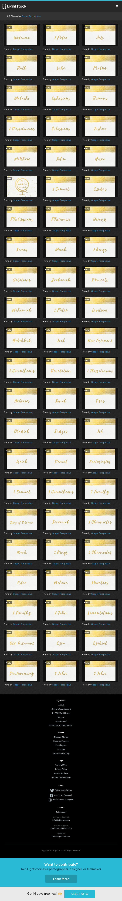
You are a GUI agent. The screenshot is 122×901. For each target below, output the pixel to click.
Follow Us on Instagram (63, 799)
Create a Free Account (61, 709)
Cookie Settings (61, 773)
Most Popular (61, 745)
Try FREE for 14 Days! (61, 713)
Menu (116, 6)
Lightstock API (61, 721)
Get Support (61, 812)
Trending (61, 749)
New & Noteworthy (61, 753)
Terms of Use (61, 765)
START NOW (79, 893)
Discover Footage (61, 741)
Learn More (61, 878)
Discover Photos (61, 737)
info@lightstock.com (61, 820)
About (61, 704)
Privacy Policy (61, 769)
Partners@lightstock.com (61, 828)
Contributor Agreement (61, 777)
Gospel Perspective (31, 16)
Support (61, 717)
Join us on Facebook (63, 794)
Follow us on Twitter (63, 790)
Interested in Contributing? (61, 725)
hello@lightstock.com (61, 836)
